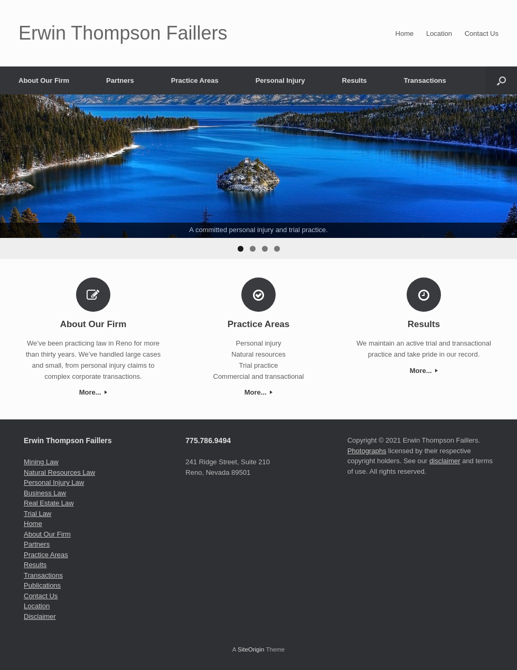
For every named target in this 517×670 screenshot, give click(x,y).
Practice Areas (195, 80)
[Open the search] (501, 80)
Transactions (425, 80)
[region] (258, 176)
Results (354, 80)
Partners (120, 80)
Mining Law (41, 462)
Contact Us (482, 33)
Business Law (45, 493)
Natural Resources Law (59, 472)
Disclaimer (40, 616)
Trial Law (37, 514)
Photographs (367, 451)
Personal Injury (280, 80)
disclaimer (444, 461)
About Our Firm (43, 80)
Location (439, 33)
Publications (42, 585)
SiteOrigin (251, 649)
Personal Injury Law (54, 482)
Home (405, 33)
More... (93, 392)
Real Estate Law (49, 503)
